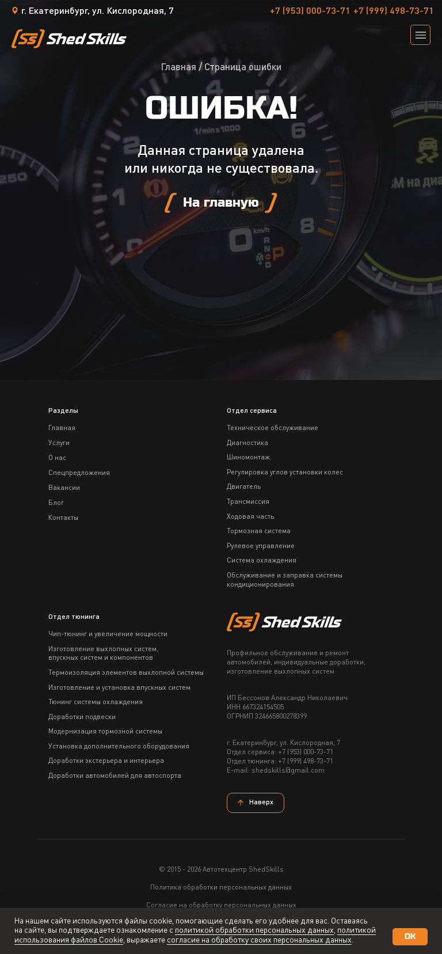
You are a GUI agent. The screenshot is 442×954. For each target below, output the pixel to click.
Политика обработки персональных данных (221, 887)
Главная (178, 68)
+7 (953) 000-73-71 (310, 11)
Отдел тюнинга (74, 617)
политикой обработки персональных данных (254, 930)
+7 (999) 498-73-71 (393, 11)
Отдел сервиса (252, 411)
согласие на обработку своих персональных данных (259, 940)
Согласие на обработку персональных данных (221, 905)
